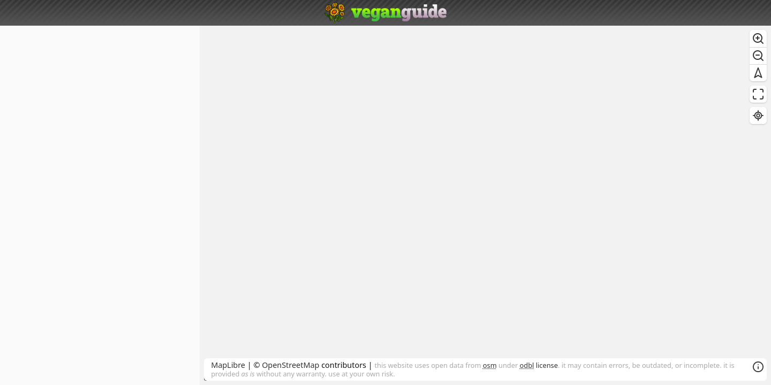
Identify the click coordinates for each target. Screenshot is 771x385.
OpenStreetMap (290, 365)
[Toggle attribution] (758, 366)
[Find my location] (758, 115)
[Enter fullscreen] (758, 94)
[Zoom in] (758, 38)
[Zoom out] (758, 55)
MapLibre (228, 365)
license (539, 365)
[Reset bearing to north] (758, 72)
